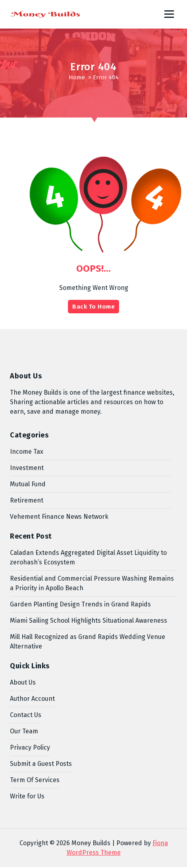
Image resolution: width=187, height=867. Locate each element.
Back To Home (93, 306)
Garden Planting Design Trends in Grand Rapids (80, 604)
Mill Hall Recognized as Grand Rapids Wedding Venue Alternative (87, 641)
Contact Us (25, 715)
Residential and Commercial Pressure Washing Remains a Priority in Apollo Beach (92, 583)
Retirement (26, 500)
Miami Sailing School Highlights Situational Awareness (88, 620)
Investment (27, 468)
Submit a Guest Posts (41, 763)
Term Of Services (35, 780)
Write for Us (27, 796)
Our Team (24, 731)
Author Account (32, 698)
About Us (23, 682)
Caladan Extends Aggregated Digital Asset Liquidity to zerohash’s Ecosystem (88, 557)
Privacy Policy (30, 747)
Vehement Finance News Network (59, 516)
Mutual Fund (28, 484)
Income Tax (26, 451)
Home (77, 77)
